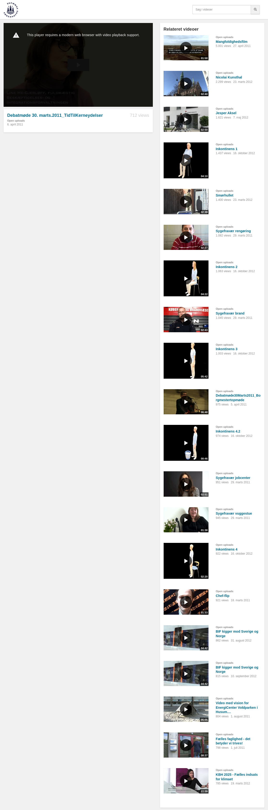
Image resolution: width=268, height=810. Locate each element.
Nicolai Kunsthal (229, 77)
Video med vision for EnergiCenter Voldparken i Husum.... (237, 707)
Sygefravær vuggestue (234, 513)
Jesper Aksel (226, 113)
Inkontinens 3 (226, 349)
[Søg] (255, 9)
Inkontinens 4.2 (228, 431)
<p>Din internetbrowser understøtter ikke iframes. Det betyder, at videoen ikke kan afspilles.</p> (78, 65)
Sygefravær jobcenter (233, 478)
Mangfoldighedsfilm (231, 42)
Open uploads (16, 120)
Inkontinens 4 (226, 549)
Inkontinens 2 (226, 267)
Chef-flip (222, 596)
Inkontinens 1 (226, 149)
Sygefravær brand (230, 313)
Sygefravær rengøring (233, 231)
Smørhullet (224, 195)
